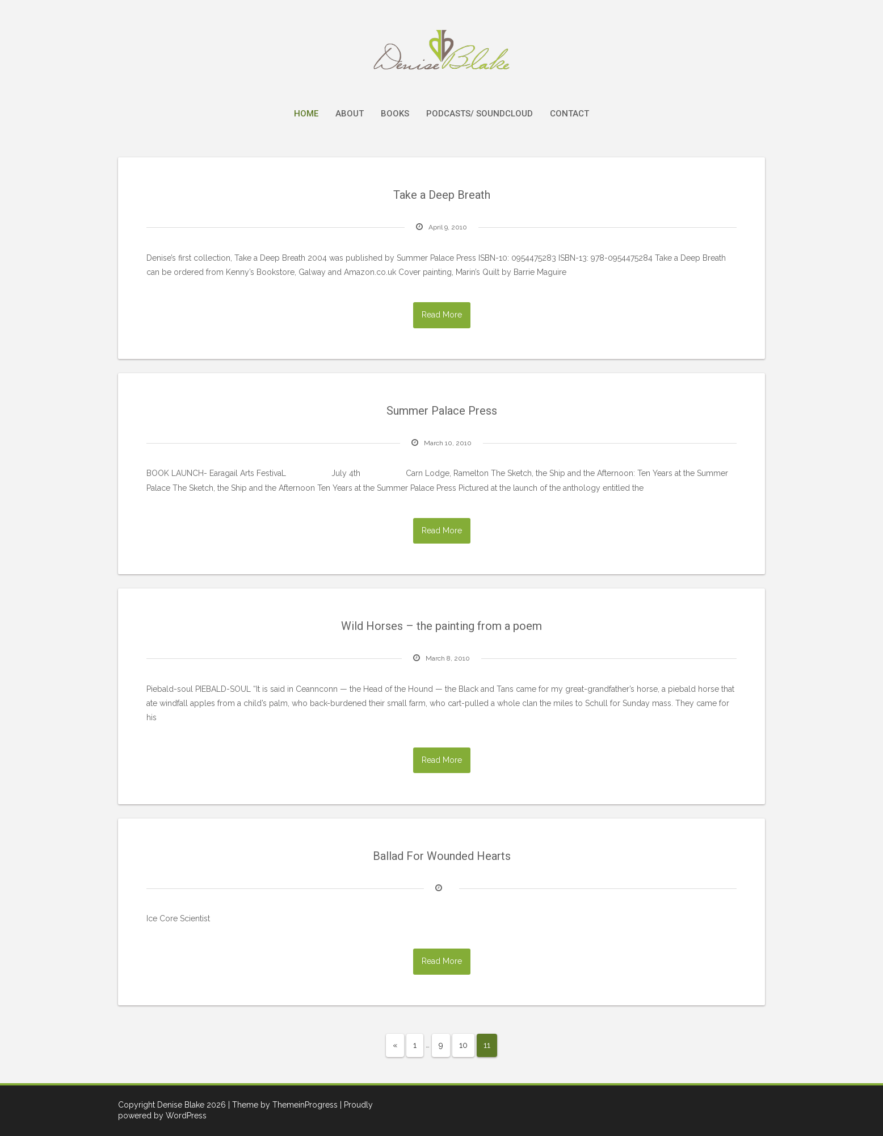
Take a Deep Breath (441, 195)
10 (463, 1045)
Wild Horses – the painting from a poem (441, 626)
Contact (569, 113)
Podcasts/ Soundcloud (479, 113)
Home (306, 113)
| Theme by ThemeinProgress (283, 1104)
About (349, 113)
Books (395, 113)
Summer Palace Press (441, 410)
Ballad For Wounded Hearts (442, 856)
